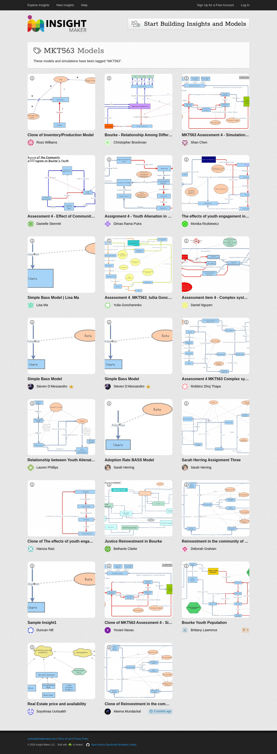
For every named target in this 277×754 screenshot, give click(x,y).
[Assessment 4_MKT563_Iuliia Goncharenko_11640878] (138, 272)
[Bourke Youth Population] (216, 597)
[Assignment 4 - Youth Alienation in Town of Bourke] (138, 191)
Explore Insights (39, 5)
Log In (245, 5)
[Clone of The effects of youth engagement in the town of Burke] (61, 516)
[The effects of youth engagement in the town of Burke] (216, 191)
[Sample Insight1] (61, 597)
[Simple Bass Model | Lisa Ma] (61, 272)
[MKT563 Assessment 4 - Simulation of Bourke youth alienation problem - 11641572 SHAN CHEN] (216, 110)
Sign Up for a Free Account (215, 5)
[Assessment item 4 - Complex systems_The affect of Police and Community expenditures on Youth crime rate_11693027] (216, 272)
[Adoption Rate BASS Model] (138, 435)
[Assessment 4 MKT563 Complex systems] (216, 354)
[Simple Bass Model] (61, 354)
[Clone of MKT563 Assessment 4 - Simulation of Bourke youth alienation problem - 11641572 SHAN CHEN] (138, 597)
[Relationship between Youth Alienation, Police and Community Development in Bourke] (61, 435)
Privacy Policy (81, 739)
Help (84, 5)
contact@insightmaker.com (42, 739)
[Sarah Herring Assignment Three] (216, 435)
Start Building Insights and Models (188, 24)
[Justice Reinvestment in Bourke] (138, 516)
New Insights (65, 5)
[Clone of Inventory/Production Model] (61, 110)
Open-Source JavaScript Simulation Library (113, 744)
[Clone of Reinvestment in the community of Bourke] (138, 679)
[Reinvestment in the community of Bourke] (216, 516)
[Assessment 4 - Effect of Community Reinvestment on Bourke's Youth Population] (61, 191)
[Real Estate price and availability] (61, 679)
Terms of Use (65, 739)
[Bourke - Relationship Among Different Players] (138, 110)
